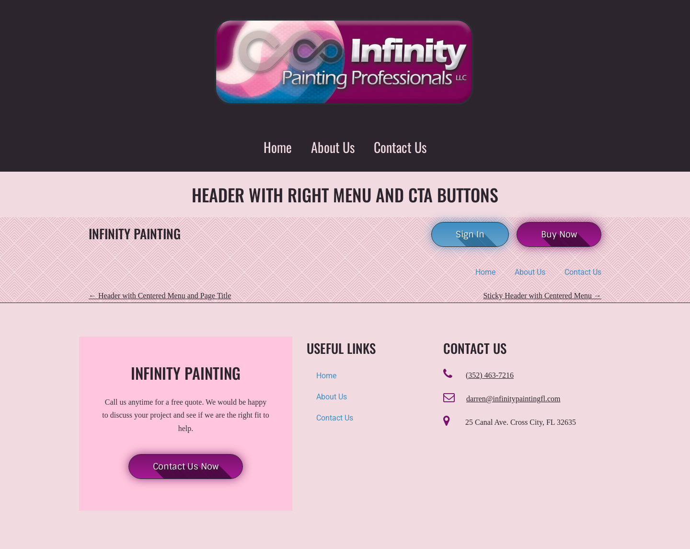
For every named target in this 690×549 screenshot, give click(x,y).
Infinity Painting (135, 234)
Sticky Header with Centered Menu (542, 296)
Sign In (470, 234)
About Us (333, 147)
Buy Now (559, 234)
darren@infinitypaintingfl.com (513, 399)
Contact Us (400, 147)
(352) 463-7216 (490, 375)
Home (278, 147)
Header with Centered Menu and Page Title (160, 296)
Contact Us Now (185, 466)
